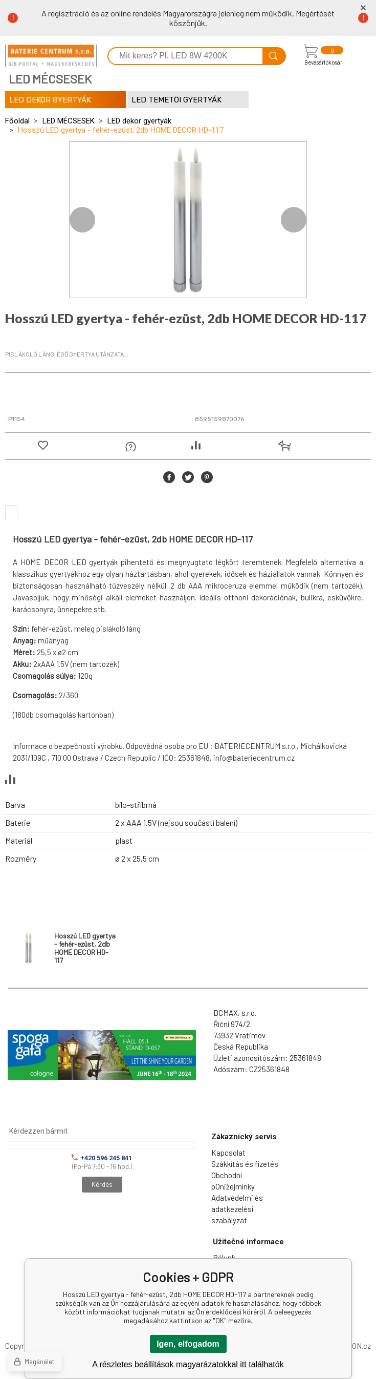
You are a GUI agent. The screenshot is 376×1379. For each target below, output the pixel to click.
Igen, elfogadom (188, 1344)
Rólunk (224, 1257)
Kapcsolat (228, 1152)
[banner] (51, 56)
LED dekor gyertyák (139, 121)
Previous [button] (82, 220)
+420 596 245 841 (102, 1158)
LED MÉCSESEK (68, 121)
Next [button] (293, 220)
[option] (188, 220)
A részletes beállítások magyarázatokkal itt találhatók (187, 1364)
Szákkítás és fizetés (244, 1163)
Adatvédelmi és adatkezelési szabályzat (237, 1209)
